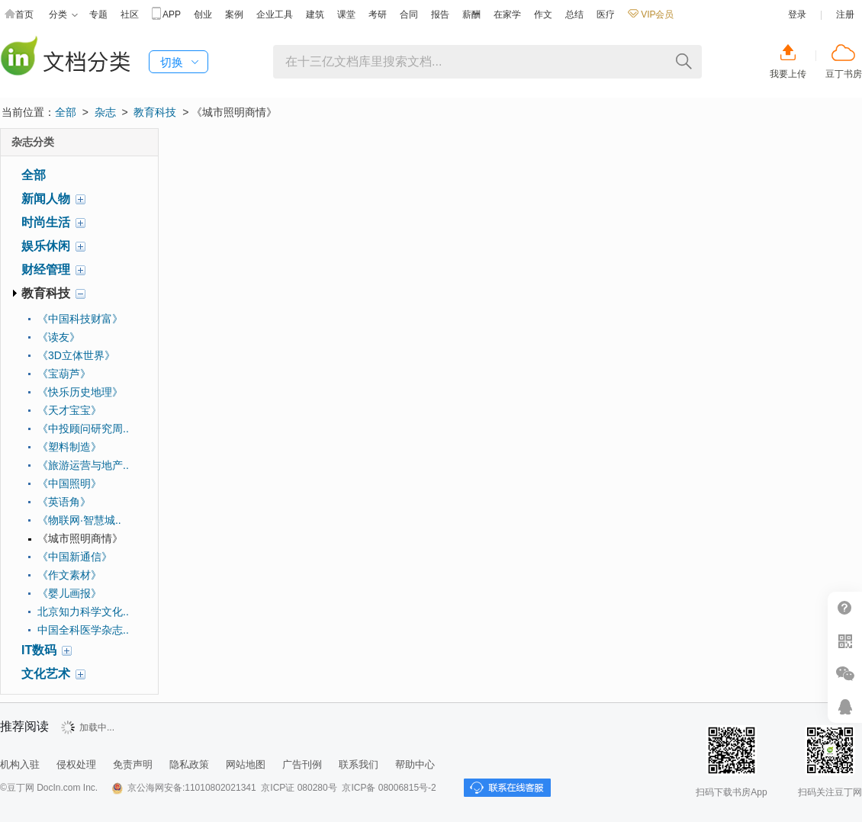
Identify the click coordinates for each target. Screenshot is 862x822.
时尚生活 (45, 222)
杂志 (105, 112)
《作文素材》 (69, 575)
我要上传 (788, 74)
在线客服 (845, 706)
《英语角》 (64, 502)
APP (166, 15)
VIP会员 (651, 14)
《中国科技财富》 (80, 319)
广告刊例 (302, 764)
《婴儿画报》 (69, 593)
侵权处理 (76, 764)
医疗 (606, 14)
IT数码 (38, 650)
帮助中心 (415, 764)
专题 (98, 14)
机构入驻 (20, 764)
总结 (574, 14)
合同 (409, 14)
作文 (543, 14)
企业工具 (274, 14)
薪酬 (471, 14)
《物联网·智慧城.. (79, 520)
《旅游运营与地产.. (83, 465)
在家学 (507, 14)
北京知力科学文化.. (83, 611)
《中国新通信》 (74, 557)
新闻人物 (45, 198)
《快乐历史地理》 (80, 392)
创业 (203, 14)
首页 (19, 15)
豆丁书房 (843, 74)
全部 (65, 112)
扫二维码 (845, 641)
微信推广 (845, 673)
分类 (63, 15)
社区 (130, 14)
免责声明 (133, 764)
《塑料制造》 (69, 447)
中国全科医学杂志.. (83, 630)
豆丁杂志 (65, 57)
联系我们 (358, 764)
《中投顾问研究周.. (83, 428)
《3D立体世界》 (76, 355)
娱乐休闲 (45, 245)
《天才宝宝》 (69, 410)
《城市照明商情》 (80, 538)
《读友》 (58, 337)
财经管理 (45, 269)
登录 (797, 14)
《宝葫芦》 (64, 374)
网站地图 (245, 764)
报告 (440, 14)
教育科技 (154, 112)
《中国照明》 (69, 483)
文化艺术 (45, 673)
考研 (377, 14)
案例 (234, 14)
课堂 (346, 14)
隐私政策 (189, 764)
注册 (845, 14)
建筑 (315, 14)
